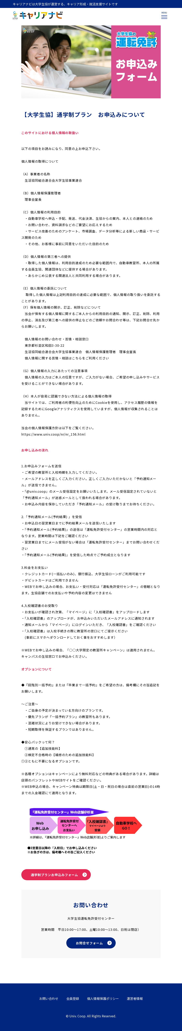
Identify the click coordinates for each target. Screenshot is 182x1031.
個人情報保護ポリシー (103, 998)
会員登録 (72, 998)
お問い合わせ (48, 998)
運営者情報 (135, 998)
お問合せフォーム (89, 943)
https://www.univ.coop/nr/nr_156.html (53, 434)
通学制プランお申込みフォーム (54, 874)
